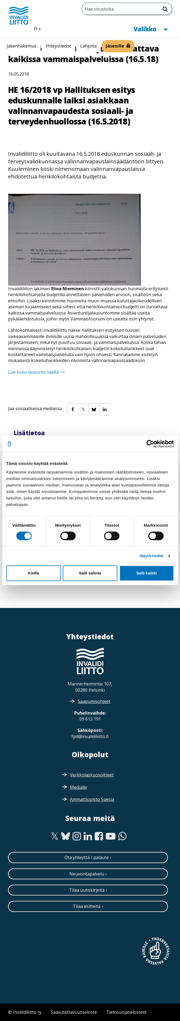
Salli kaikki (146, 573)
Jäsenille (115, 46)
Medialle (78, 787)
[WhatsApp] (122, 836)
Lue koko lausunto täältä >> (36, 372)
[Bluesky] (65, 836)
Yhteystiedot (58, 46)
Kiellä (33, 573)
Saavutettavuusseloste (74, 1012)
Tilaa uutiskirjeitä (86, 890)
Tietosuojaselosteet (126, 1012)
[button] (72, 408)
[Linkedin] (88, 836)
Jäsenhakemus (21, 46)
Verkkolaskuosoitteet (92, 775)
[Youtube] (111, 836)
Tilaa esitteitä (86, 906)
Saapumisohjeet (94, 701)
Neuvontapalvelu (86, 874)
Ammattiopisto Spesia (92, 799)
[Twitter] (55, 836)
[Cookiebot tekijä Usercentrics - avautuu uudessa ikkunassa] (150, 444)
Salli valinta (90, 573)
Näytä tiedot (152, 555)
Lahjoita (88, 46)
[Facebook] (99, 836)
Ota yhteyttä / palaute (86, 857)
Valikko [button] (150, 28)
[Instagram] (77, 836)
